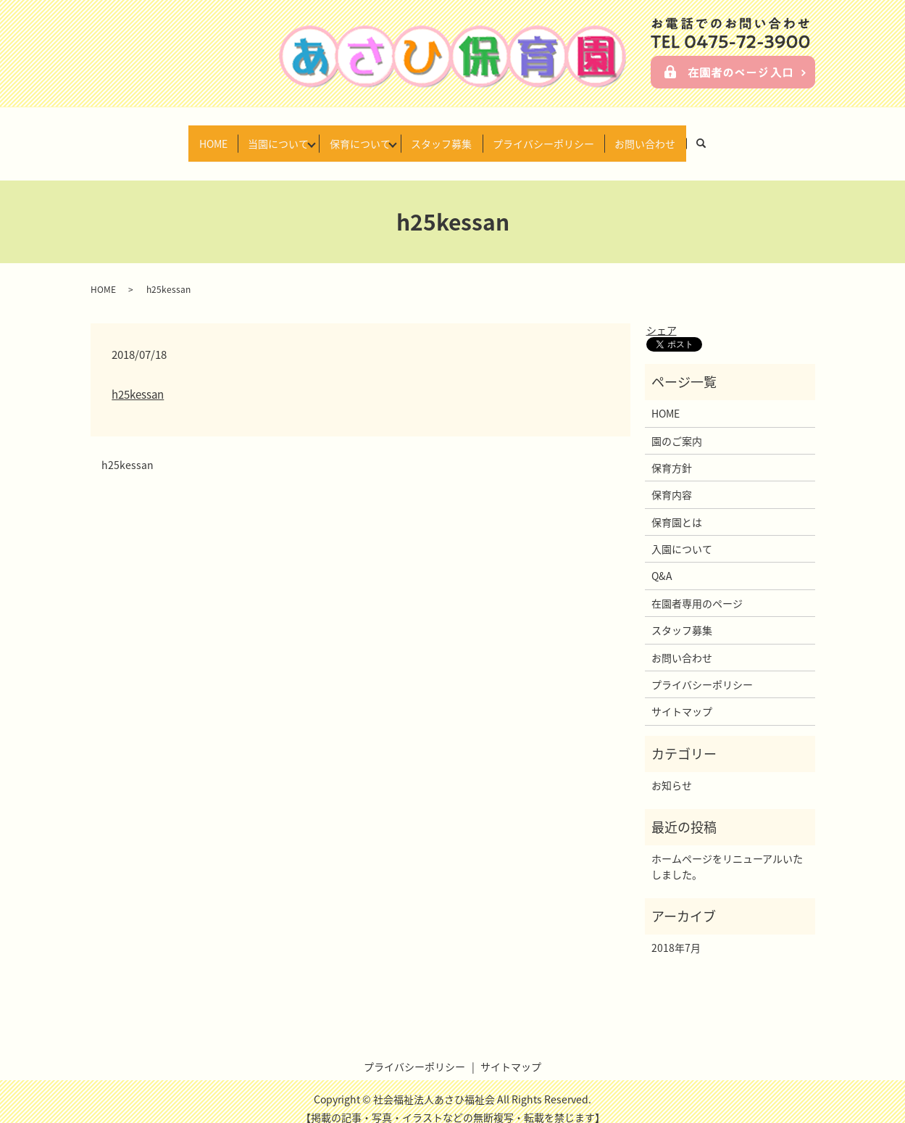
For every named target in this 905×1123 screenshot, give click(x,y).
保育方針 (671, 454)
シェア (661, 316)
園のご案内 (676, 426)
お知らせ (671, 771)
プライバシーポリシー (558, 135)
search (738, 136)
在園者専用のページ (697, 589)
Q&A (661, 562)
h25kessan (138, 381)
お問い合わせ (669, 135)
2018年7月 (676, 934)
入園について (681, 535)
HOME (189, 135)
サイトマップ (681, 697)
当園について (263, 135)
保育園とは (676, 508)
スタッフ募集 (446, 135)
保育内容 (671, 480)
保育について (355, 135)
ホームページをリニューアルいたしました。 (727, 852)
